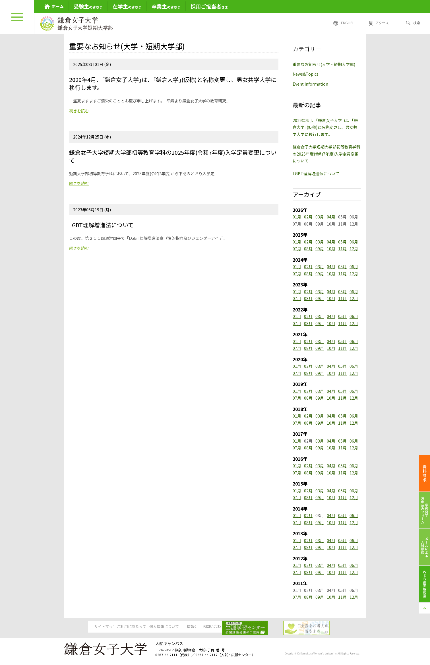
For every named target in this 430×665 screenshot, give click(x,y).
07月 (297, 248)
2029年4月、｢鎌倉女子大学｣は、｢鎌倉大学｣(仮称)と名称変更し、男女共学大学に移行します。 (325, 127)
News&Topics (306, 74)
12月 (354, 248)
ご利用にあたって (128, 627)
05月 (342, 242)
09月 (319, 248)
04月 (331, 217)
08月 (308, 248)
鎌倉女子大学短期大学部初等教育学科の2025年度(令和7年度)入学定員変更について (326, 154)
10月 (331, 248)
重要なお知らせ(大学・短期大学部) (324, 64)
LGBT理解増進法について (316, 173)
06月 (354, 242)
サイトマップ (84, 627)
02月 (308, 217)
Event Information (310, 84)
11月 (342, 248)
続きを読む (79, 110)
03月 (319, 217)
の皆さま (88, 6)
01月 (297, 217)
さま (209, 6)
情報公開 (215, 627)
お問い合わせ (258, 627)
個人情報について (171, 627)
